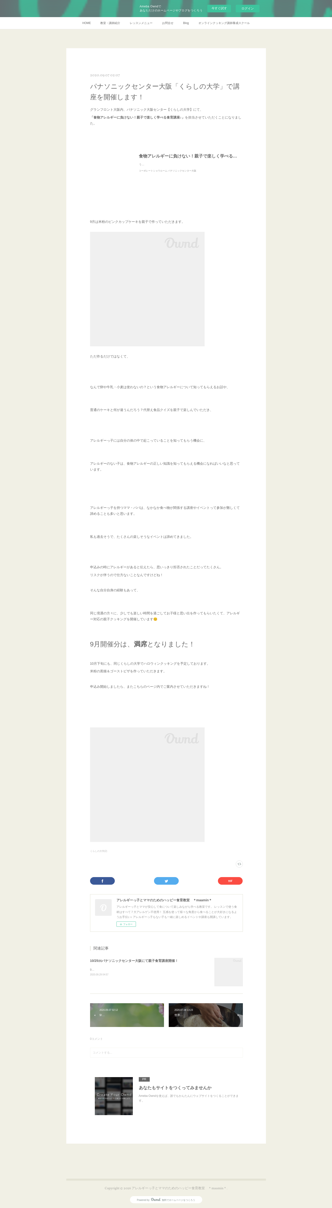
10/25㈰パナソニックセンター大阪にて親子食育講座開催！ (134, 961)
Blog (186, 23)
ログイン (247, 8)
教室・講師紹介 (110, 23)
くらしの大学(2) (98, 851)
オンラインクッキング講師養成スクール (224, 23)
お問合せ (167, 23)
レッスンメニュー (141, 23)
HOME (86, 23)
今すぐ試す (219, 8)
